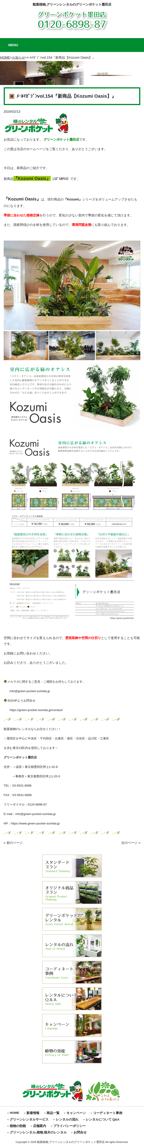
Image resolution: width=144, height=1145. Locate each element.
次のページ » (130, 843)
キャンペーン (76, 1113)
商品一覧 (53, 1113)
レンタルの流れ (67, 1119)
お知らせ (18, 57)
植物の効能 (18, 1126)
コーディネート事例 (107, 1113)
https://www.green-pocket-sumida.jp (35, 823)
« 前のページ (13, 843)
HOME (5, 57)
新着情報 (32, 1113)
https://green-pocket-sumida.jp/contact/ (33, 710)
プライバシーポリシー (69, 1126)
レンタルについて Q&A (102, 1119)
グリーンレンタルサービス (29, 1119)
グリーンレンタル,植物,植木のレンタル (38, 1132)
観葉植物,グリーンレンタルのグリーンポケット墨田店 (72, 4)
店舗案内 (39, 1126)
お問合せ (80, 1132)
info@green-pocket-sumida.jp (27, 691)
